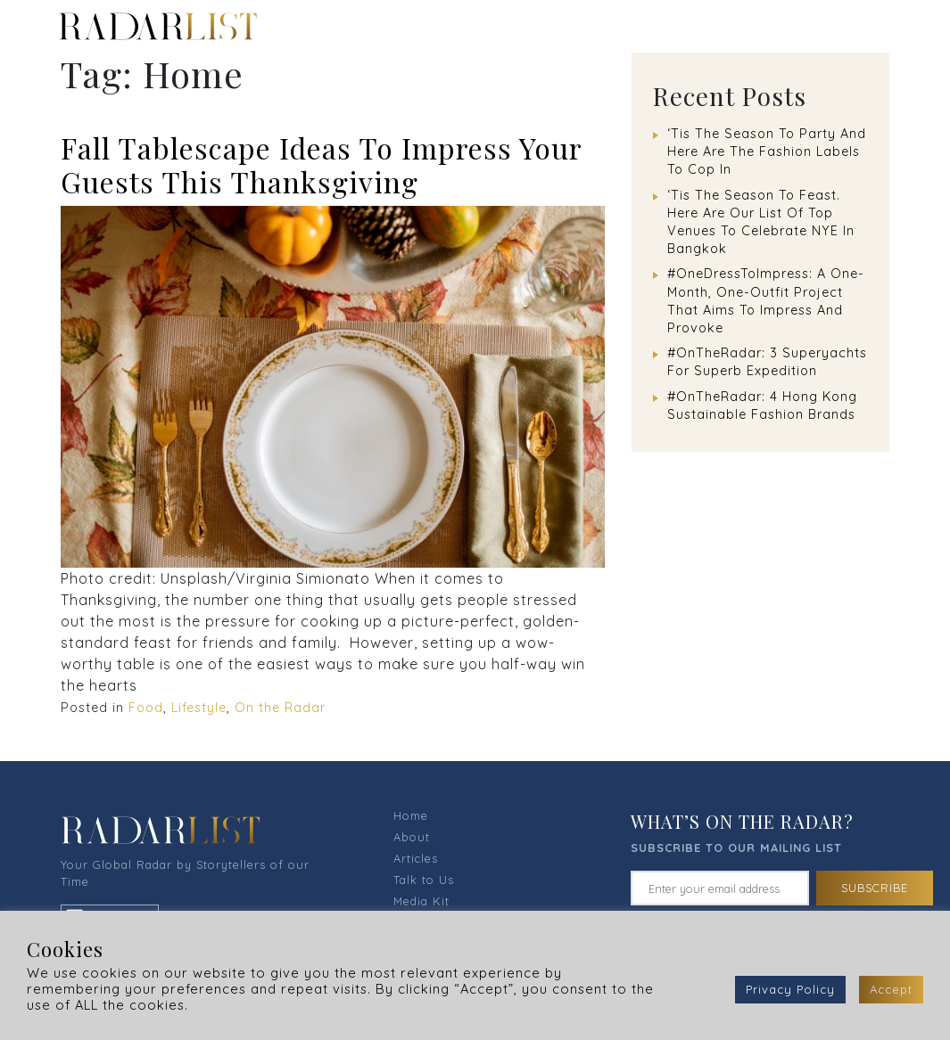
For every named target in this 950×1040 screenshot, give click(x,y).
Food (145, 708)
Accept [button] (891, 989)
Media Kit (421, 901)
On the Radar (280, 708)
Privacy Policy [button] (790, 989)
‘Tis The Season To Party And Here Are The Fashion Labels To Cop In (766, 151)
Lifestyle (199, 708)
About (411, 837)
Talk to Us (423, 879)
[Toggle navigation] (889, 26)
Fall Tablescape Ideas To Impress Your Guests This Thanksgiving (321, 164)
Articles (415, 858)
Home (410, 815)
